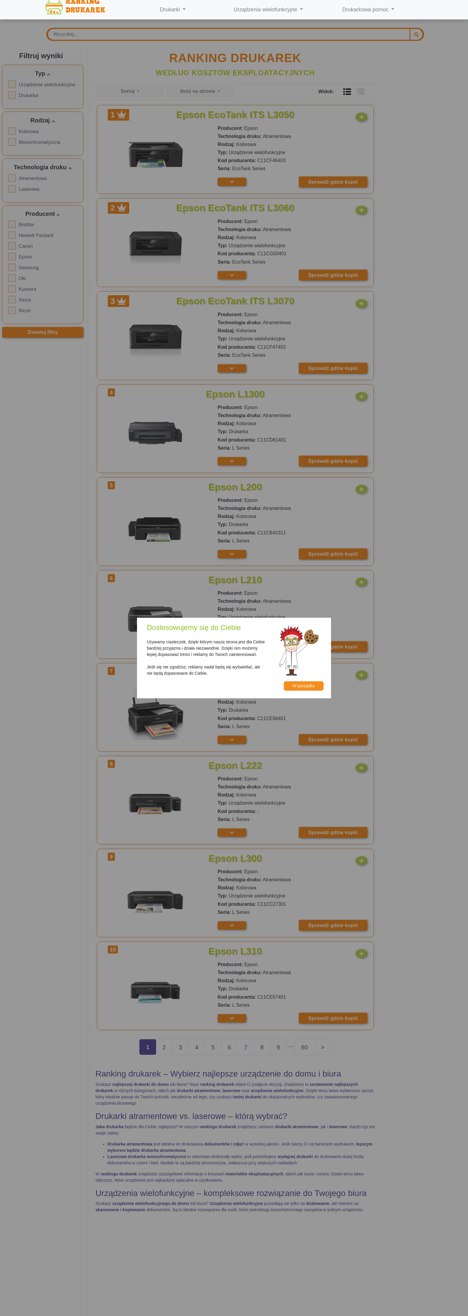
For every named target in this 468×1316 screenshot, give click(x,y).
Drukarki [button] (170, 10)
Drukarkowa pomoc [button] (366, 10)
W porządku (303, 685)
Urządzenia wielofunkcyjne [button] (266, 10)
